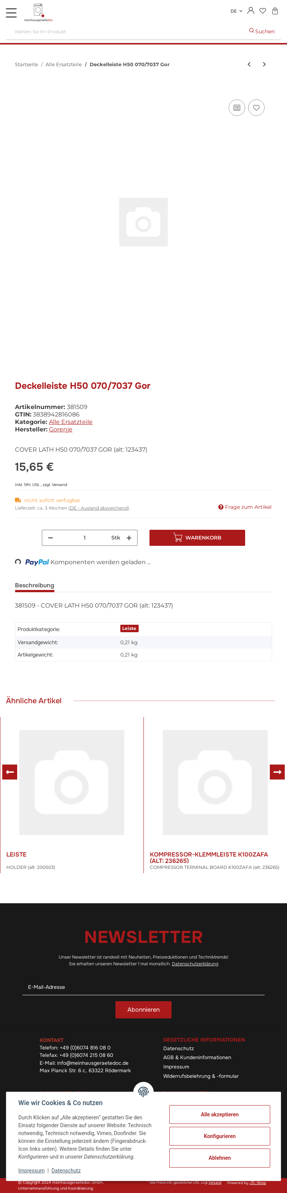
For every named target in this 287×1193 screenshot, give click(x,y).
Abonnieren (143, 1010)
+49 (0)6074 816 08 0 (85, 1048)
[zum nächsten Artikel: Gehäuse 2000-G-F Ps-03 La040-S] (264, 64)
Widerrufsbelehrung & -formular (201, 1076)
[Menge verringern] (50, 537)
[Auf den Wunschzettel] (256, 107)
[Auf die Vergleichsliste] (237, 107)
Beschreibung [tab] (34, 585)
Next (277, 772)
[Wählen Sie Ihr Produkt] (124, 32)
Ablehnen (220, 1158)
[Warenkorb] (275, 11)
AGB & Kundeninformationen (197, 1057)
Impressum (176, 1067)
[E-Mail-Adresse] (143, 987)
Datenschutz (178, 1048)
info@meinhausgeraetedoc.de (93, 1063)
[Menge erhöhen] (129, 537)
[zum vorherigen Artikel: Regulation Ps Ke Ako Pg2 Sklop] (249, 64)
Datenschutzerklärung (195, 964)
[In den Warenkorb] (21, 89)
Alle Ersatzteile (71, 421)
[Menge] (84, 537)
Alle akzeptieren (219, 1114)
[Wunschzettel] (262, 11)
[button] (251, 11)
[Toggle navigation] (11, 13)
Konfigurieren (219, 1136)
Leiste (129, 628)
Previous (9, 772)
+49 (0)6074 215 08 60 (86, 1055)
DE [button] (234, 11)
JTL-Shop (258, 1183)
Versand (59, 484)
